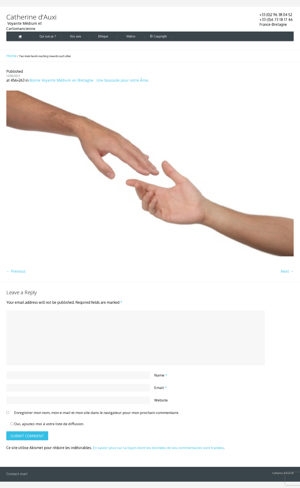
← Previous (16, 271)
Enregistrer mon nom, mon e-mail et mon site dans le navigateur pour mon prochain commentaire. (96, 412)
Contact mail (16, 473)
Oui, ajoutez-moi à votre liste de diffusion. (47, 423)
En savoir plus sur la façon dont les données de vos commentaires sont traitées (158, 447)
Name (160, 375)
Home (11, 55)
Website (161, 400)
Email (160, 387)
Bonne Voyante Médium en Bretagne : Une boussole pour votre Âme (88, 80)
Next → (287, 271)
